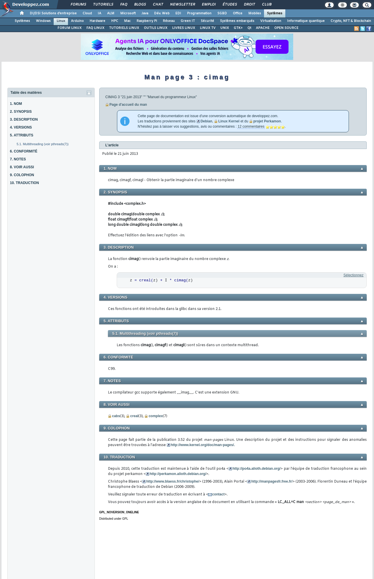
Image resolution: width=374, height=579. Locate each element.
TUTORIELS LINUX (124, 28)
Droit (249, 4)
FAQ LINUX (95, 28)
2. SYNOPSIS (21, 112)
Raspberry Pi (147, 21)
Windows (43, 21)
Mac (127, 21)
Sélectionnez (353, 275)
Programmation (199, 13)
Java (144, 13)
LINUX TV (208, 28)
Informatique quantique (306, 21)
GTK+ (238, 28)
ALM (110, 13)
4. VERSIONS (21, 127)
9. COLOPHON (22, 175)
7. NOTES (18, 159)
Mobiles (254, 13)
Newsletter (182, 4)
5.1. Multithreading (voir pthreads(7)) (43, 144)
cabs (116, 416)
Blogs (139, 4)
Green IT (188, 21)
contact (218, 494)
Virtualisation (270, 21)
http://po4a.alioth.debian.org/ (257, 469)
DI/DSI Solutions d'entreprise (53, 13)
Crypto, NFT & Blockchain (351, 21)
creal (134, 416)
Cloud (87, 13)
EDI (178, 13)
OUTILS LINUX (155, 28)
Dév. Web (161, 13)
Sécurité (207, 21)
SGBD (222, 13)
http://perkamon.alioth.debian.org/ (178, 474)
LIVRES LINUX (183, 28)
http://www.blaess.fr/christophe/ (172, 481)
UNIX (224, 28)
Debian (206, 121)
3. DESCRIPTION (24, 119)
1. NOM (16, 104)
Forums (78, 4)
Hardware (97, 21)
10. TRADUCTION (24, 183)
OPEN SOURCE (286, 28)
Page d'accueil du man (128, 105)
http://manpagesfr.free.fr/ (271, 481)
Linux (61, 21)
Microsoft (128, 13)
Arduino (77, 21)
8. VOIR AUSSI (22, 167)
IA (99, 13)
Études (229, 4)
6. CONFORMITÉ (23, 151)
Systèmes (274, 13)
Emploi (208, 4)
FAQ (123, 4)
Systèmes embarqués (237, 21)
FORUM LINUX (69, 28)
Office (237, 13)
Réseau (169, 21)
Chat (157, 4)
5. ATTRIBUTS (21, 135)
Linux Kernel (229, 121)
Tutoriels (102, 4)
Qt (249, 28)
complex (155, 416)
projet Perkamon (267, 121)
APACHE (263, 28)
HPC (114, 21)
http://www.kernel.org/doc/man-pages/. (203, 445)
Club (266, 4)
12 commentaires (250, 126)
